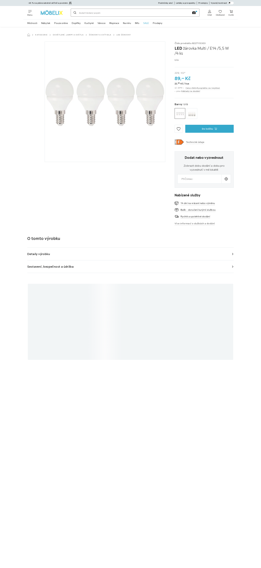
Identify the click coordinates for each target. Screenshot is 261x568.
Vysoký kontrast (222, 3)
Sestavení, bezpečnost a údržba (50, 266)
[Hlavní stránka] (28, 35)
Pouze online (61, 23)
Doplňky (76, 23)
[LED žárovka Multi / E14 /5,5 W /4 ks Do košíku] (209, 129)
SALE (146, 23)
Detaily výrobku (38, 254)
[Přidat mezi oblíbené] (179, 129)
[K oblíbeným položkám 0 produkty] (220, 12)
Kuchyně (89, 23)
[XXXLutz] (51, 12)
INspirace (114, 23)
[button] (179, 142)
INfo (137, 23)
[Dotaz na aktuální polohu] (226, 178)
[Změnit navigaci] (29, 12)
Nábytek (45, 23)
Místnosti (32, 23)
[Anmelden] (209, 12)
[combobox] (199, 178)
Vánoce (101, 23)
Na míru (127, 23)
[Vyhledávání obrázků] (194, 13)
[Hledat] (75, 13)
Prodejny (157, 23)
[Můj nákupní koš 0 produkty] (231, 12)
